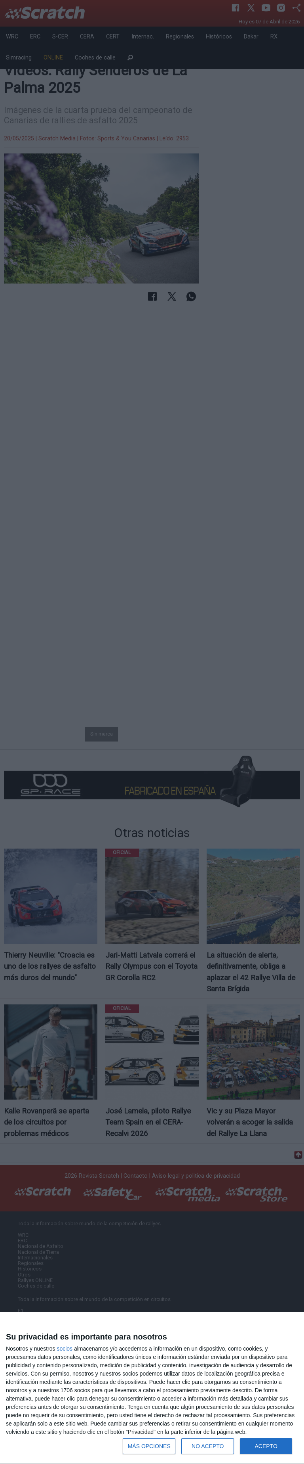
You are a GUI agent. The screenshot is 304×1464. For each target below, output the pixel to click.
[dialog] (152, 1388)
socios (64, 1348)
